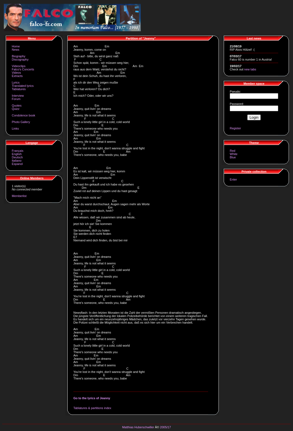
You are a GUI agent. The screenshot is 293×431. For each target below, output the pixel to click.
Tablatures (19, 89)
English (17, 154)
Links (15, 128)
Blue (233, 157)
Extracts (17, 76)
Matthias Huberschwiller (138, 427)
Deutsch (17, 157)
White (233, 154)
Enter (233, 179)
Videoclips (18, 66)
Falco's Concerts (23, 69)
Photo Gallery (21, 122)
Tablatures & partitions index (92, 408)
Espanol (17, 163)
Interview (18, 95)
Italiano (16, 160)
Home (16, 46)
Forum (16, 99)
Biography (18, 56)
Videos (16, 72)
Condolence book (23, 115)
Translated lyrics (23, 85)
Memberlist (19, 196)
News (15, 49)
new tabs (250, 69)
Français (17, 150)
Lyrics (15, 82)
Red (232, 150)
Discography (20, 59)
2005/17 (165, 427)
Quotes (16, 105)
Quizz (15, 108)
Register (235, 128)
